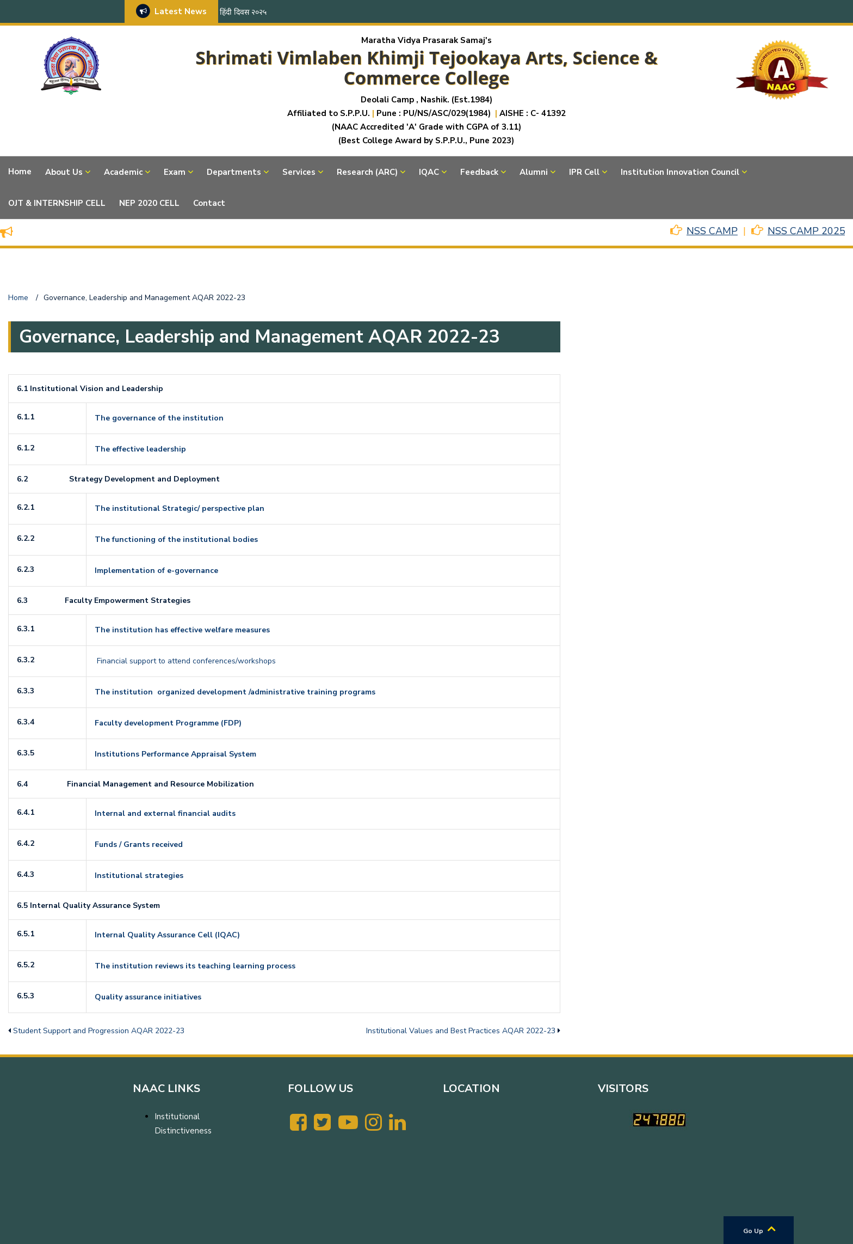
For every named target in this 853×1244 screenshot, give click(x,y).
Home (20, 171)
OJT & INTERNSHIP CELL (57, 203)
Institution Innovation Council (680, 172)
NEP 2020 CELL (149, 203)
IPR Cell (584, 172)
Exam (175, 172)
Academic (123, 172)
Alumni (534, 172)
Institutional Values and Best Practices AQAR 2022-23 (460, 1031)
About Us (64, 172)
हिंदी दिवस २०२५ (243, 12)
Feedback (479, 172)
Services (299, 172)
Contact (209, 203)
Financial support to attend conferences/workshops (186, 661)
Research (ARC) (367, 172)
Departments (234, 172)
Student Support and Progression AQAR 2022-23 (98, 1031)
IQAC (429, 172)
